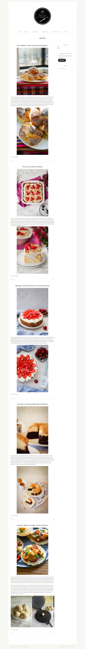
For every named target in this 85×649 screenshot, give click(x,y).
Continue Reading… (15, 157)
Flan (22, 462)
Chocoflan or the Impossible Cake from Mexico (32, 404)
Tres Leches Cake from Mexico (32, 167)
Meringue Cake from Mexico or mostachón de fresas (32, 286)
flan (14, 457)
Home (19, 31)
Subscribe (62, 60)
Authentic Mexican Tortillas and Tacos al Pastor (32, 525)
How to (65, 31)
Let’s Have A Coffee (56, 31)
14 (53, 397)
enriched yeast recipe (15, 104)
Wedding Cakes (45, 31)
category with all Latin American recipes (34, 576)
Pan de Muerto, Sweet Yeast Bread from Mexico (32, 45)
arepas (28, 585)
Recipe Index (35, 31)
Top (73, 646)
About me (26, 31)
